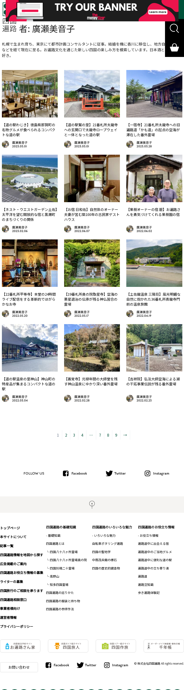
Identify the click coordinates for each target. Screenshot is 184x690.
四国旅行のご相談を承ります (21, 586)
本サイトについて (13, 535)
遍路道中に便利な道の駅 (155, 560)
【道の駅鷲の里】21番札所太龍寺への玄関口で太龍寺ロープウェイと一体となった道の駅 (91, 129)
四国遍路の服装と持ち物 (63, 601)
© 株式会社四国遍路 (147, 658)
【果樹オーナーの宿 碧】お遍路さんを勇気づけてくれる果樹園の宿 (153, 212)
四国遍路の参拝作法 (60, 609)
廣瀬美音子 (20, 142)
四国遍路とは (55, 543)
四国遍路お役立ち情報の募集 (21, 569)
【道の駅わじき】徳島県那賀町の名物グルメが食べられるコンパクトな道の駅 (28, 129)
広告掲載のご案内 (13, 561)
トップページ (10, 527)
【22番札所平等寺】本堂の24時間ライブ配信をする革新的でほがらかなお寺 (29, 299)
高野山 (54, 576)
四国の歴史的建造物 (106, 568)
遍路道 (142, 576)
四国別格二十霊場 (62, 568)
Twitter (120, 473)
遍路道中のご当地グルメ (155, 552)
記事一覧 (6, 544)
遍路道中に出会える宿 (153, 543)
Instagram (161, 473)
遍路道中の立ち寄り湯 (153, 568)
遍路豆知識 (145, 584)
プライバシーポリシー (16, 621)
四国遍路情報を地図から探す (21, 552)
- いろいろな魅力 (104, 535)
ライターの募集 (11, 578)
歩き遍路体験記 (149, 592)
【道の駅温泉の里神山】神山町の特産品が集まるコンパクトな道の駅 (28, 383)
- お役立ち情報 (148, 535)
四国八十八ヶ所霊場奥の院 (68, 560)
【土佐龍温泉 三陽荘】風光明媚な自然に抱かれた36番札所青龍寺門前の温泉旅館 (153, 299)
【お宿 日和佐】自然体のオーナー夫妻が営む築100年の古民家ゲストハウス (92, 214)
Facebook (79, 473)
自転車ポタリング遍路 (107, 543)
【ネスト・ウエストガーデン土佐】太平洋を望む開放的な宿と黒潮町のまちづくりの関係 (29, 214)
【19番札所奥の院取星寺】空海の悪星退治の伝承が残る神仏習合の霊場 (91, 299)
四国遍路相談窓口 (13, 595)
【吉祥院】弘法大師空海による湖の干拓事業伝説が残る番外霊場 (153, 381)
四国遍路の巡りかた (60, 592)
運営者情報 (8, 612)
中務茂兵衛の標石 (104, 560)
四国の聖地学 (101, 552)
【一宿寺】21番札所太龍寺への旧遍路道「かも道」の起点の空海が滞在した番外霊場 (153, 129)
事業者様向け (10, 603)
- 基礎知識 (53, 535)
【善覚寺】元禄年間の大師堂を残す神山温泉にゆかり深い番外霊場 (91, 381)
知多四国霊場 (59, 584)
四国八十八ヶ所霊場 (64, 552)
